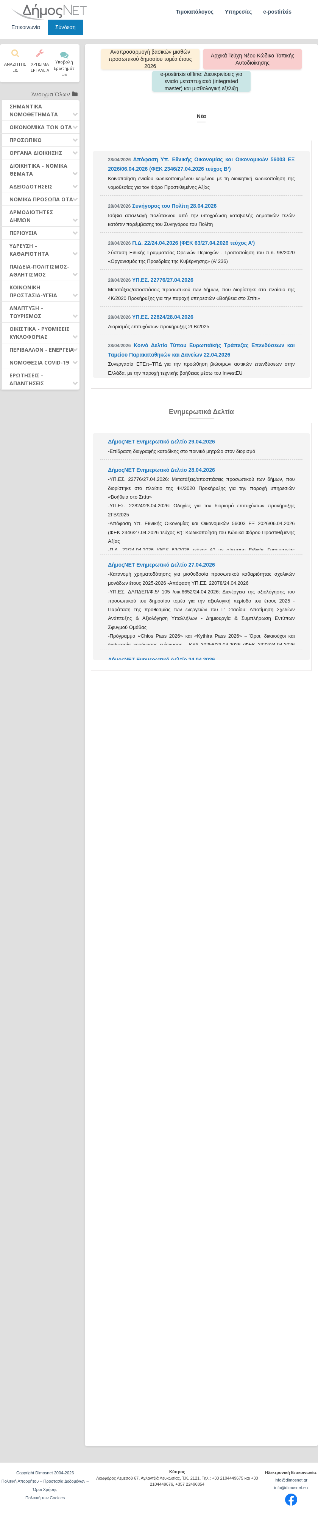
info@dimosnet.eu (291, 1487)
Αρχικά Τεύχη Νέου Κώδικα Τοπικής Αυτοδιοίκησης (250, 59)
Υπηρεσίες (238, 12)
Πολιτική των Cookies (45, 1497)
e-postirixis (277, 12)
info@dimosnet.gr (291, 1480)
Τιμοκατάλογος (195, 12)
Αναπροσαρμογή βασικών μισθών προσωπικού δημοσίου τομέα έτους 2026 (152, 59)
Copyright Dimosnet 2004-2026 (45, 1473)
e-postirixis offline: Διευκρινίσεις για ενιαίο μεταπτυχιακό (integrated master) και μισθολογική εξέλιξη (201, 81)
